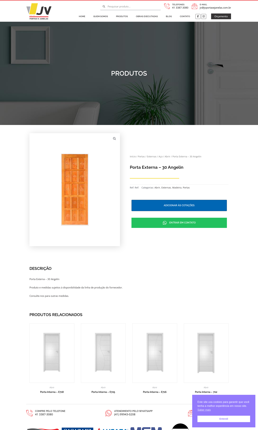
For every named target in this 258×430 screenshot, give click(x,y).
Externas (151, 156)
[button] (114, 139)
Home (82, 16)
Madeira (176, 187)
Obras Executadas (147, 16)
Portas (141, 156)
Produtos (122, 16)
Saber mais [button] (204, 409)
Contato (185, 16)
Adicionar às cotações (179, 205)
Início (133, 156)
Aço (161, 156)
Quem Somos (100, 16)
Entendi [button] (223, 419)
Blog (169, 16)
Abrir (167, 156)
